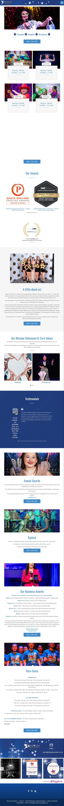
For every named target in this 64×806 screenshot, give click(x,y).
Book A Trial (18, 64)
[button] (11, 769)
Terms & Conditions (12, 801)
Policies (21, 801)
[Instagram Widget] (52, 781)
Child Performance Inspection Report (35, 801)
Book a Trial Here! (32, 41)
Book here (7, 724)
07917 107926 (13, 752)
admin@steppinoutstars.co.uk (53, 752)
